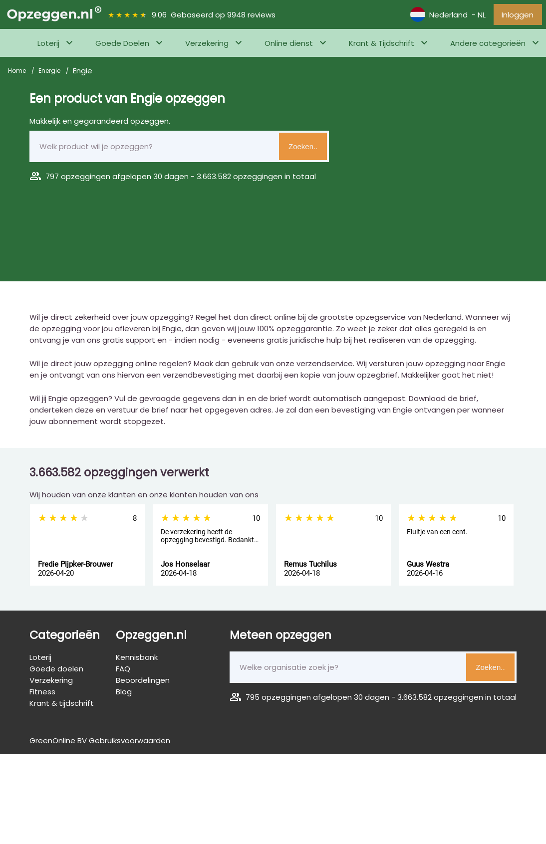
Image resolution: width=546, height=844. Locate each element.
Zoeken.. (302, 149)
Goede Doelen (122, 45)
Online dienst (289, 45)
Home (17, 73)
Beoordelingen (143, 682)
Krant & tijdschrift (61, 705)
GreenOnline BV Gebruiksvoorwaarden (99, 743)
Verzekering (207, 45)
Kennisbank (137, 659)
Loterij (48, 45)
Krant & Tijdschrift (381, 45)
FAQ (123, 671)
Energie (50, 73)
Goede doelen (56, 671)
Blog (124, 694)
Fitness (42, 694)
